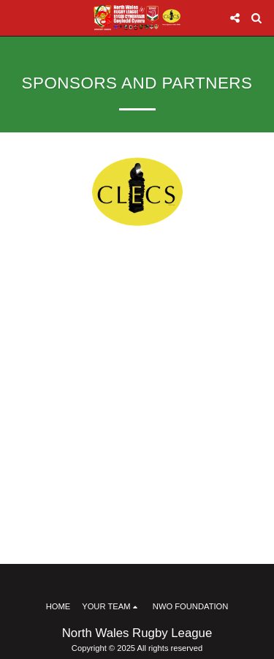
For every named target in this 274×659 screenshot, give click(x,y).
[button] (16, 17)
